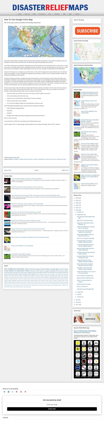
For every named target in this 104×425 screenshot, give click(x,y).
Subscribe (52, 409)
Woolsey (21, 286)
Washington (25, 275)
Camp (43, 282)
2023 (77, 203)
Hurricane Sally (48, 278)
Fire (5, 269)
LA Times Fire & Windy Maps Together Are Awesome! (85, 231)
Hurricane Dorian (23, 283)
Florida (42, 269)
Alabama (46, 277)
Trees (11, 286)
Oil (64, 274)
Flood (31, 269)
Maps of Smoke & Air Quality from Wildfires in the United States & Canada (30, 237)
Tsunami (25, 277)
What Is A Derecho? (82, 286)
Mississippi (55, 283)
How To (54, 159)
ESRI (38, 271)
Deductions (56, 282)
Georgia (5, 283)
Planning (17, 285)
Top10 (13, 275)
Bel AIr (55, 277)
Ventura (16, 275)
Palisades (14, 280)
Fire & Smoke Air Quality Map (85, 275)
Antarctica (29, 282)
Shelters (47, 269)
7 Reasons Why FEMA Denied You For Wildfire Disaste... (85, 245)
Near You (27, 14)
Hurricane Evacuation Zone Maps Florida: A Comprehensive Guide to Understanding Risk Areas (35, 195)
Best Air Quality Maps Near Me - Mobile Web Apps (85, 249)
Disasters (57, 14)
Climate (41, 274)
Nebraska (9, 285)
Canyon (46, 282)
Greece (9, 283)
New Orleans (58, 278)
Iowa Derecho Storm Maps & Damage (21, 254)
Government (48, 159)
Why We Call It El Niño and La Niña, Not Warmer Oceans (25, 220)
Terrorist (64, 285)
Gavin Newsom (18, 278)
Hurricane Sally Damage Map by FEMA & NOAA (86, 253)
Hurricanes (42, 14)
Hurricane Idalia (51, 274)
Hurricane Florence (31, 283)
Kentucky (47, 283)
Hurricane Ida (34, 278)
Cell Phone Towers (39, 275)
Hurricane (20, 269)
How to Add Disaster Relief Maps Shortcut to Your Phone (85, 331)
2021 (77, 207)
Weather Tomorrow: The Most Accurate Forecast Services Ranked (28, 229)
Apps (70, 14)
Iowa (37, 272)
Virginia (10, 282)
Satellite (6, 275)
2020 (77, 210)
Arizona (32, 282)
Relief (41, 285)
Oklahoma (41, 272)
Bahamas (36, 282)
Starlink (52, 285)
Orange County (7, 280)
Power (66, 274)
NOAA (67, 283)
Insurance (61, 271)
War (43, 277)
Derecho (45, 274)
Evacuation (30, 159)
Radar (21, 277)
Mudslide (63, 283)
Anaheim (24, 282)
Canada (32, 275)
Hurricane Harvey (17, 274)
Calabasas (65, 277)
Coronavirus (47, 275)
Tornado (26, 271)
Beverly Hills (60, 277)
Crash (49, 282)
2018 (77, 302)
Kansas (42, 283)
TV (61, 285)
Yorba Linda (25, 286)
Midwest (33, 274)
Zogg (30, 286)
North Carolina (65, 278)
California (12, 269)
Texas (9, 275)
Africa (37, 274)
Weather (11, 271)
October (79, 212)
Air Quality (15, 159)
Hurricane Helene (8, 272)
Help (64, 14)
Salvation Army (54, 272)
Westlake (17, 286)
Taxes (50, 280)
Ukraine (13, 286)
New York (13, 285)
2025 (77, 198)
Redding (33, 285)
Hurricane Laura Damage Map (85, 289)
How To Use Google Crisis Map (85, 238)
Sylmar (59, 285)
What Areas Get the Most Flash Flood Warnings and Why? (26, 212)
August (79, 292)
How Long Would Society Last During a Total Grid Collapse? (26, 178)
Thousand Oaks (61, 280)
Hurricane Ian (16, 272)
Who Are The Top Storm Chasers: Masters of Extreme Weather (27, 203)
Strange (55, 285)
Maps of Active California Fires (89, 183)
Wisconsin (17, 282)
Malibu (53, 278)
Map (22, 271)
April (78, 294)
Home (20, 14)
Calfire (27, 269)
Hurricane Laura (40, 278)
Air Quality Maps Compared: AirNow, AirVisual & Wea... (85, 241)
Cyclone (11, 278)
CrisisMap (21, 159)
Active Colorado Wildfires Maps (89, 143)
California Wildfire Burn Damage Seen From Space (85, 227)
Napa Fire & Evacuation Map (89, 154)
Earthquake (53, 271)
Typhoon (6, 282)
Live (56, 274)
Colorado (29, 272)
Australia (51, 277)
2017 (77, 304)
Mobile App (59, 159)
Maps (34, 14)
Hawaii (34, 272)
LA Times (51, 283)
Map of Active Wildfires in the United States (22, 245)
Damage (52, 282)
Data (25, 159)
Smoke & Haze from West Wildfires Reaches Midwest (85, 260)
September (80, 214)
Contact (77, 14)
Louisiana (11, 277)
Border (40, 282)
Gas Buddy (66, 282)
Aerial (21, 282)
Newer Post (7, 170)
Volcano (21, 275)
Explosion (61, 282)
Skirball (48, 285)
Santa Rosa (37, 280)
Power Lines (29, 285)
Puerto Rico (17, 277)
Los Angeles (46, 271)
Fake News (58, 275)
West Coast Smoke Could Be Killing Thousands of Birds (85, 264)
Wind (57, 271)
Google (35, 159)
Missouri (59, 283)
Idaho (36, 283)
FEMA (41, 271)
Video (64, 159)
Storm (66, 269)
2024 (77, 200)
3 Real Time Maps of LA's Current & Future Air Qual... (86, 272)
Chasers (60, 272)
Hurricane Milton (26, 274)
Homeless (6, 277)
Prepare (19, 280)
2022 (77, 205)
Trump (66, 280)
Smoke (6, 271)
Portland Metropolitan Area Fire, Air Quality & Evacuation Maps (90, 93)
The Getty (54, 280)
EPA (14, 278)
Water (13, 282)
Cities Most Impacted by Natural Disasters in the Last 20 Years (27, 187)
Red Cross (47, 272)
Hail (12, 283)
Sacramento (44, 285)
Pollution (21, 285)
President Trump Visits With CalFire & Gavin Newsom (84, 268)
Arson (25, 272)
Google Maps (41, 159)
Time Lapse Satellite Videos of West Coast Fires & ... (85, 235)
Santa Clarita (24, 280)
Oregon (66, 271)
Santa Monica (31, 280)
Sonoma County (44, 280)
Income (39, 283)
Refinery (37, 285)
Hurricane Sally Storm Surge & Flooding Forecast (85, 257)
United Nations (31, 277)
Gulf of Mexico (64, 275)
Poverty (24, 285)
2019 (77, 300)
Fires (49, 14)
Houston (28, 278)
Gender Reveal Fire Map (83, 284)
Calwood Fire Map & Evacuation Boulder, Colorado (90, 120)
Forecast (10, 274)
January (79, 297)
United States (38, 277)
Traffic (8, 286)
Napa (5, 285)
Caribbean (6, 278)
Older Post (65, 170)
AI (29, 275)
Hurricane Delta (16, 283)
